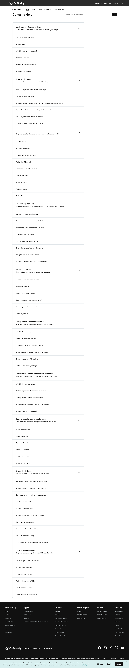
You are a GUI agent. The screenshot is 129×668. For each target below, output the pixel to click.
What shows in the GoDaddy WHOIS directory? (32, 352)
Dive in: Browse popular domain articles (29, 123)
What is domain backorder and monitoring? (31, 515)
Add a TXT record (22, 182)
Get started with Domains (25, 37)
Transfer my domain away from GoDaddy (30, 227)
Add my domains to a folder (25, 581)
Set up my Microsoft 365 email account (29, 116)
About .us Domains (22, 456)
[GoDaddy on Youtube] (122, 649)
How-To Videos (36, 9)
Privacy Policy (112, 658)
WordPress (118, 621)
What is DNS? (21, 44)
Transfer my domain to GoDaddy (27, 214)
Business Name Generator (62, 635)
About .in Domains (22, 449)
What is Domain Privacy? (24, 332)
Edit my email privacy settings (26, 365)
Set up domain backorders (25, 522)
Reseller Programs (82, 614)
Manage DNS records (23, 148)
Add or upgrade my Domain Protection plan (31, 391)
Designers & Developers (61, 621)
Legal (6, 628)
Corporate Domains (60, 625)
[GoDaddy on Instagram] (105, 649)
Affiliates (79, 611)
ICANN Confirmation (61, 618)
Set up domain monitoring (25, 535)
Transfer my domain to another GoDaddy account (33, 221)
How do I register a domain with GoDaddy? (31, 89)
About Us (7, 611)
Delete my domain (22, 313)
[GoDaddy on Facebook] (99, 649)
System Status (59, 9)
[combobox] (88, 14)
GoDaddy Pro (81, 618)
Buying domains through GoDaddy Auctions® (32, 495)
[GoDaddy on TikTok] (111, 649)
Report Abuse (27, 614)
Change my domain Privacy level (27, 359)
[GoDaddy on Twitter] (116, 649)
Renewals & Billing (102, 614)
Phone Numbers (119, 635)
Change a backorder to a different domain (30, 529)
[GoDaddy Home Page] (13, 648)
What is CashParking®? (24, 508)
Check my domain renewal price (27, 307)
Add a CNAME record (23, 71)
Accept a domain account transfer (27, 254)
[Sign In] (116, 3)
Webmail (57, 611)
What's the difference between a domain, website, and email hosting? (40, 103)
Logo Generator (119, 632)
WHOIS (57, 614)
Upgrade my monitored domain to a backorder (32, 542)
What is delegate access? (24, 567)
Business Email (119, 618)
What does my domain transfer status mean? (31, 261)
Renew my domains (22, 286)
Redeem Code (59, 628)
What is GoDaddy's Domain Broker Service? (31, 488)
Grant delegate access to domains (27, 560)
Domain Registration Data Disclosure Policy (36, 621)
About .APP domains (23, 463)
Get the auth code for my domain (27, 241)
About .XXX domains (23, 429)
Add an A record (21, 189)
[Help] (110, 3)
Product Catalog (59, 632)
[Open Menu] (6, 3)
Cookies (121, 658)
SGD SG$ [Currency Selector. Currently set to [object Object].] (47, 648)
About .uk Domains (22, 443)
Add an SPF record (22, 57)
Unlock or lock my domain (25, 234)
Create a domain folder (24, 574)
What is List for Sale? (23, 502)
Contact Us (48, 9)
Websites (117, 614)
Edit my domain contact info (26, 338)
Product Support (28, 611)
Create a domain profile (24, 587)
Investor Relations (10, 625)
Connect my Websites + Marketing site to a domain (34, 110)
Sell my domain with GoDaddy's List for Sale (31, 481)
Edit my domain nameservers (26, 64)
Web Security (118, 628)
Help (27, 9)
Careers (7, 614)
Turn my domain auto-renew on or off (29, 300)
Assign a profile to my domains (26, 594)
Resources (26, 618)
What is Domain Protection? (26, 384)
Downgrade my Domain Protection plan (29, 397)
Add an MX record (22, 196)
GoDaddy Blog (9, 621)
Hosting (117, 625)
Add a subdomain (22, 175)
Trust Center (8, 632)
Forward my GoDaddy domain (26, 169)
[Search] (114, 14)
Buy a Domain (119, 611)
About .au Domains (22, 436)
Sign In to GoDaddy (102, 611)
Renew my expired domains (25, 293)
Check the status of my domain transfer (29, 248)
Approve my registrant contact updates (29, 345)
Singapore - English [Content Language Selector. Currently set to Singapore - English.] (32, 648)
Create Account (101, 618)
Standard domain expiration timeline (28, 280)
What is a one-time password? (26, 51)
